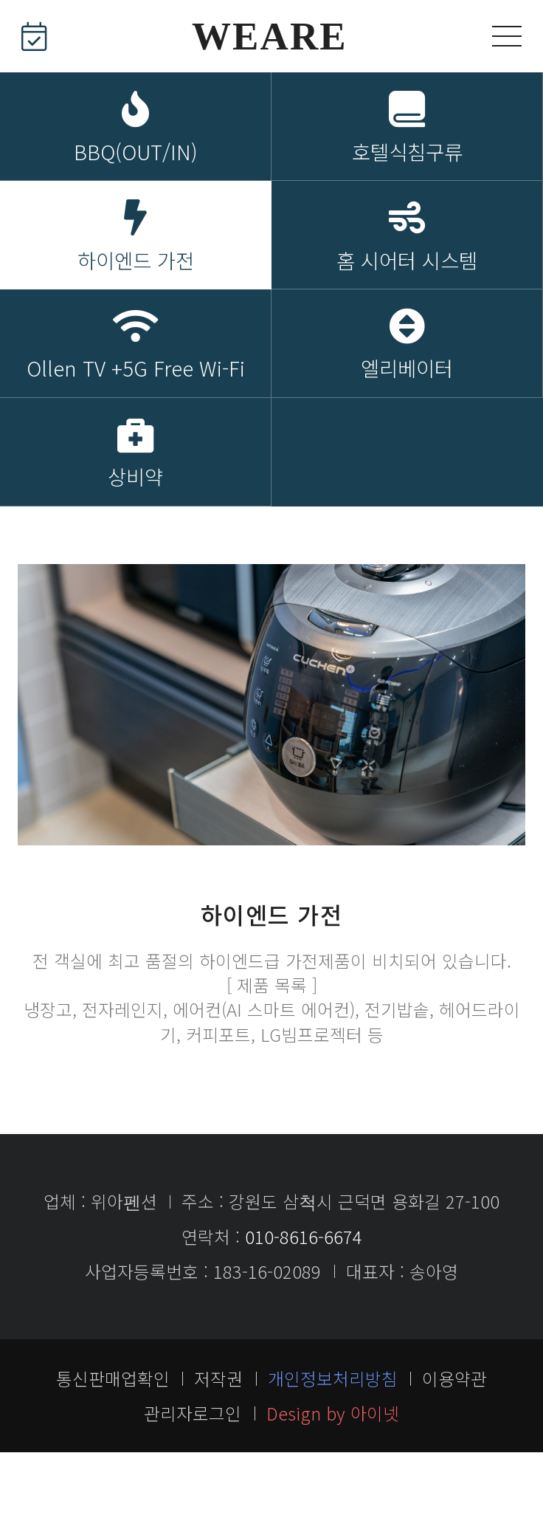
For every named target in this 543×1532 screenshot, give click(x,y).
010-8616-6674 (303, 1315)
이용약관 (454, 1457)
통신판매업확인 (113, 1457)
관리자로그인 (192, 1492)
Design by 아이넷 (332, 1492)
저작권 (218, 1457)
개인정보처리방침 (333, 1457)
